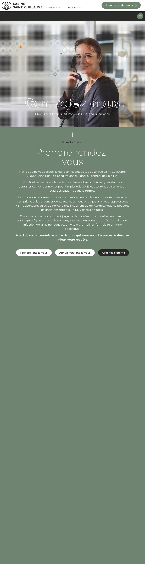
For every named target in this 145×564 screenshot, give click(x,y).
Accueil (66, 142)
